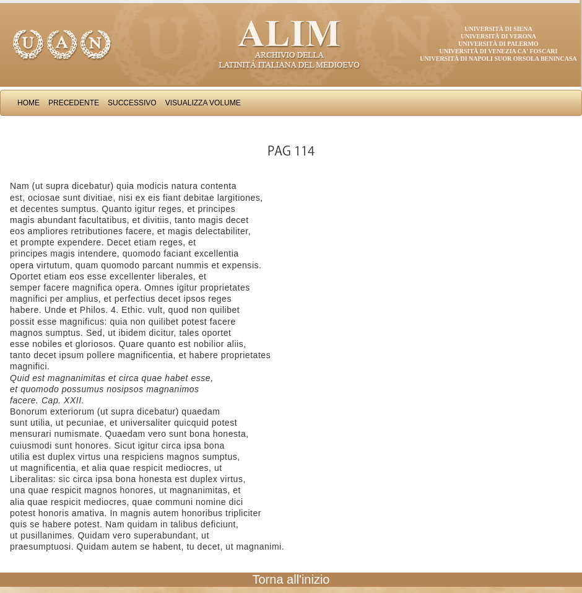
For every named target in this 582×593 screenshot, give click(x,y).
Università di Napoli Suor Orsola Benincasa (498, 58)
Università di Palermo (498, 43)
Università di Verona (498, 36)
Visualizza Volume (203, 103)
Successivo (132, 103)
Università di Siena (498, 28)
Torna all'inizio (291, 579)
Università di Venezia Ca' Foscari (499, 51)
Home (28, 103)
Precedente (73, 103)
